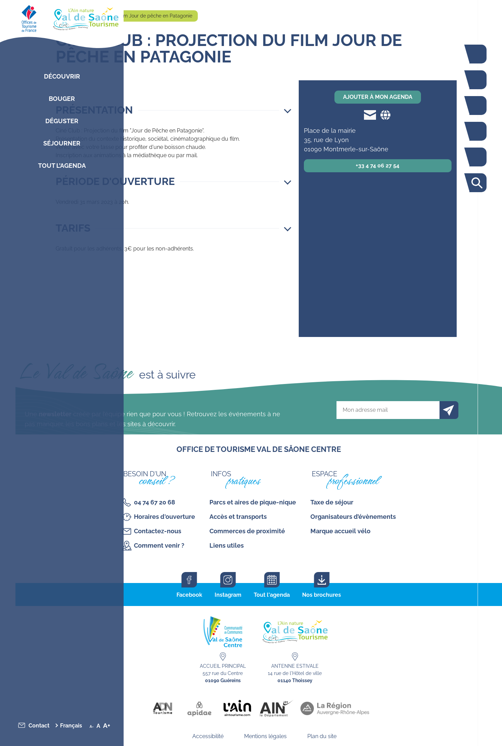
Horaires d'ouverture (164, 516)
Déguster (61, 121)
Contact (38, 725)
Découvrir (62, 76)
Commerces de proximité (247, 531)
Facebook (189, 595)
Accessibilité (208, 736)
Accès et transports (238, 516)
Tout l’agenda (62, 165)
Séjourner (61, 143)
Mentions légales (265, 736)
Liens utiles (226, 545)
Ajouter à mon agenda (377, 97)
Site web (385, 115)
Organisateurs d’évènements (353, 516)
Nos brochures (321, 595)
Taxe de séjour (331, 502)
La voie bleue (476, 54)
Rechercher (476, 182)
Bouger (62, 98)
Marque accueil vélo (340, 531)
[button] (173, 110)
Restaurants (476, 105)
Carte (476, 157)
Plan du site (321, 736)
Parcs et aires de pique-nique (252, 502)
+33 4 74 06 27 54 (377, 165)
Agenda (476, 131)
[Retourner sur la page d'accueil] (61, 17)
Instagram (228, 595)
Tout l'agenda (272, 595)
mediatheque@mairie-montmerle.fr (370, 115)
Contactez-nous (157, 531)
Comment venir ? (159, 545)
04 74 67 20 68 (154, 502)
